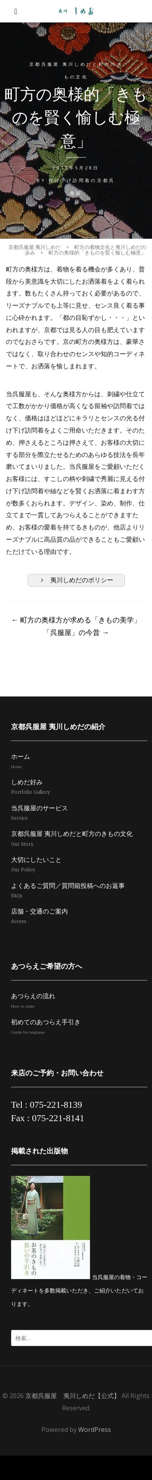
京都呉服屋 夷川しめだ (34, 247)
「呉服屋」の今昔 (76, 632)
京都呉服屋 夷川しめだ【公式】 (72, 1395)
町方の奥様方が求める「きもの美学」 (76, 619)
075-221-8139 (56, 1104)
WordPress (94, 1429)
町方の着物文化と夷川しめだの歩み (85, 250)
